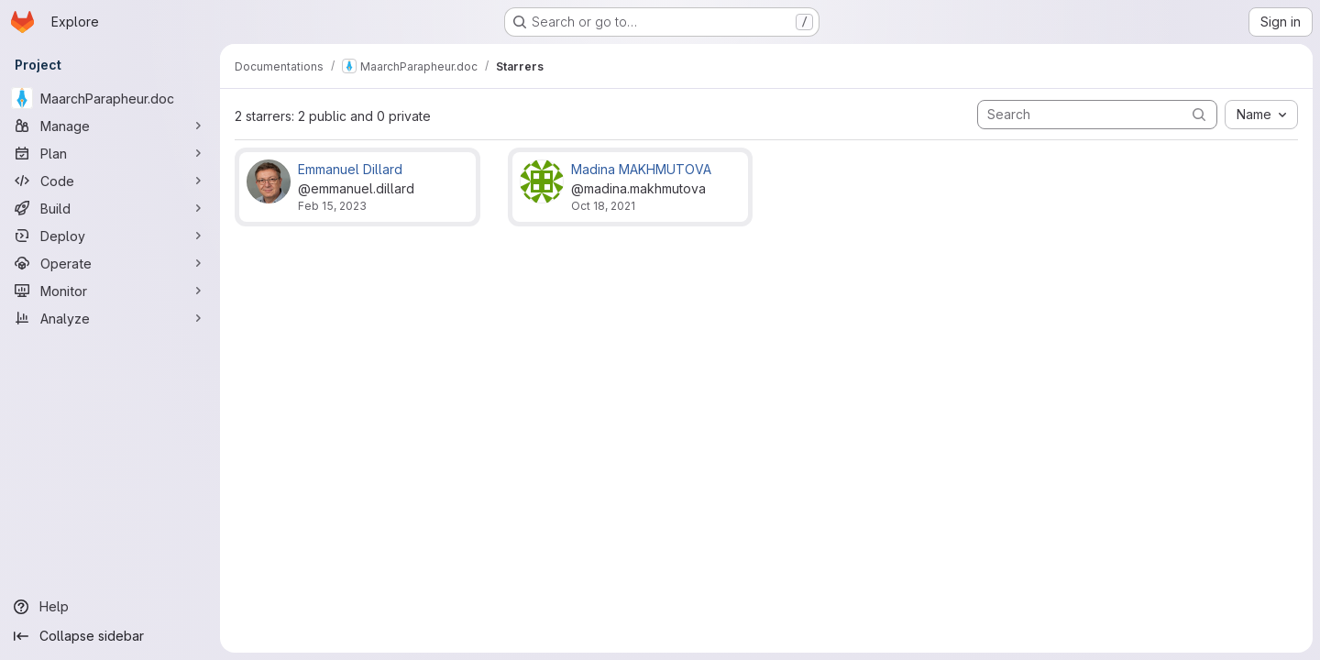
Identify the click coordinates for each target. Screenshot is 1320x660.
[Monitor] (110, 290)
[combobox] (1261, 114)
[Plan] (110, 153)
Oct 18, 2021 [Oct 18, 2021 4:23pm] (603, 206)
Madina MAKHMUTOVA (641, 169)
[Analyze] (110, 318)
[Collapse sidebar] (110, 636)
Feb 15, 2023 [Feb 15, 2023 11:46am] (332, 206)
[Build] (110, 208)
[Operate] (110, 263)
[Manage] (110, 125)
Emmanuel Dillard (350, 169)
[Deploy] (110, 235)
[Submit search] (1199, 114)
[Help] (110, 607)
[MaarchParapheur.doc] (110, 98)
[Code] (110, 180)
